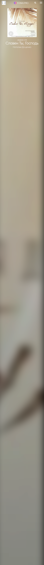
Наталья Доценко (22, 47)
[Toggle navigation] (41, 2)
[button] (33, 33)
